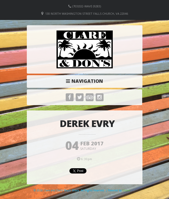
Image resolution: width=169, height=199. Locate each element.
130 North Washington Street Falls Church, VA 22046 (86, 14)
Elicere (126, 190)
